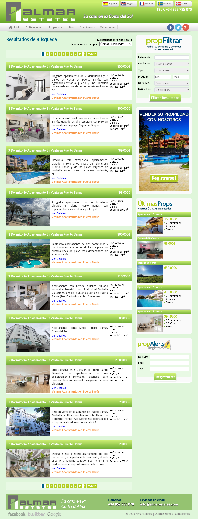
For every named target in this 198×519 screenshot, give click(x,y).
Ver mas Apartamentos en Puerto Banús (75, 97)
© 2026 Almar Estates (139, 513)
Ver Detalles (59, 94)
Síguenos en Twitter (178, 27)
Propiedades (56, 27)
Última (92, 54)
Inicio (17, 27)
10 (80, 54)
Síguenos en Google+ (185, 27)
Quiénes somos (35, 27)
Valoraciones (107, 27)
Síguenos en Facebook (170, 27)
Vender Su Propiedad (164, 150)
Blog (71, 27)
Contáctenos (87, 27)
